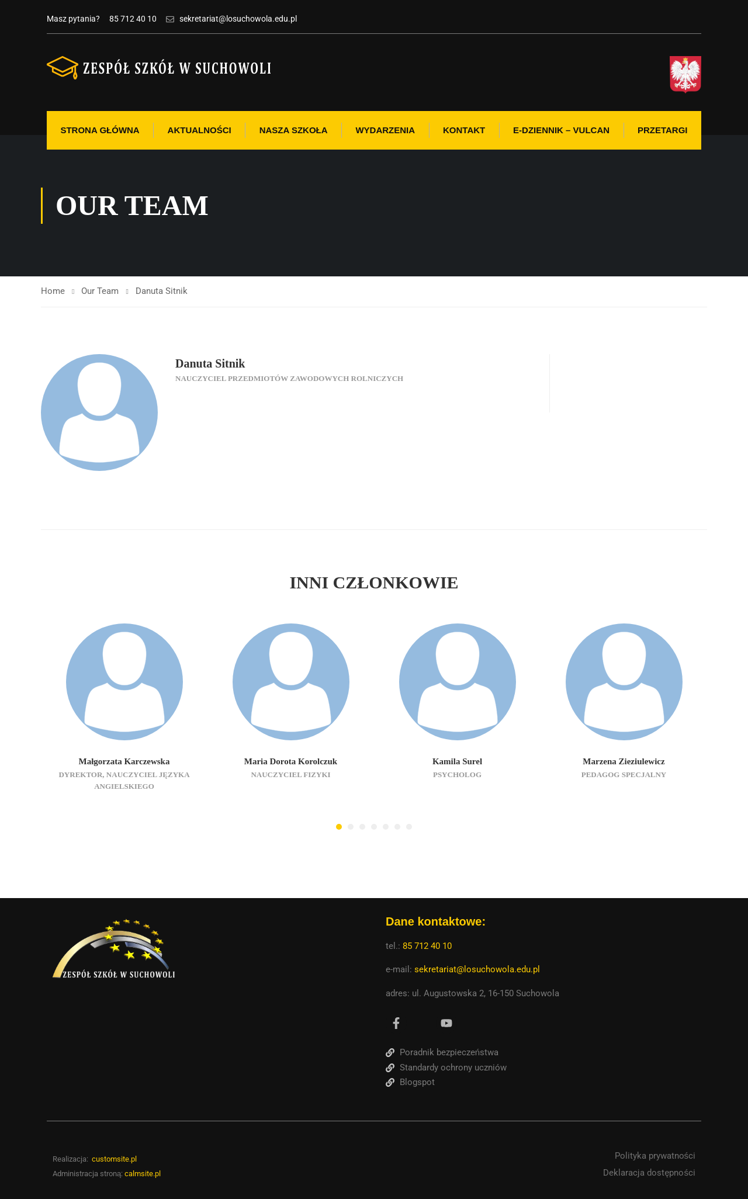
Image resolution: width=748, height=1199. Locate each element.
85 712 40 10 (428, 946)
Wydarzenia (385, 130)
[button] (339, 827)
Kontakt (464, 130)
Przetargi (663, 130)
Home (53, 291)
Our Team (100, 291)
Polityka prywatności (655, 1156)
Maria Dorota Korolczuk (290, 761)
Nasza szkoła (293, 130)
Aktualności (199, 130)
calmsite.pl (142, 1173)
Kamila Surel (457, 761)
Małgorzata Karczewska (124, 761)
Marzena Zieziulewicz (623, 761)
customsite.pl (114, 1159)
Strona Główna (99, 130)
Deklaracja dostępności (649, 1172)
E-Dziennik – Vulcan (561, 130)
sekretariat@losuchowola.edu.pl (477, 969)
